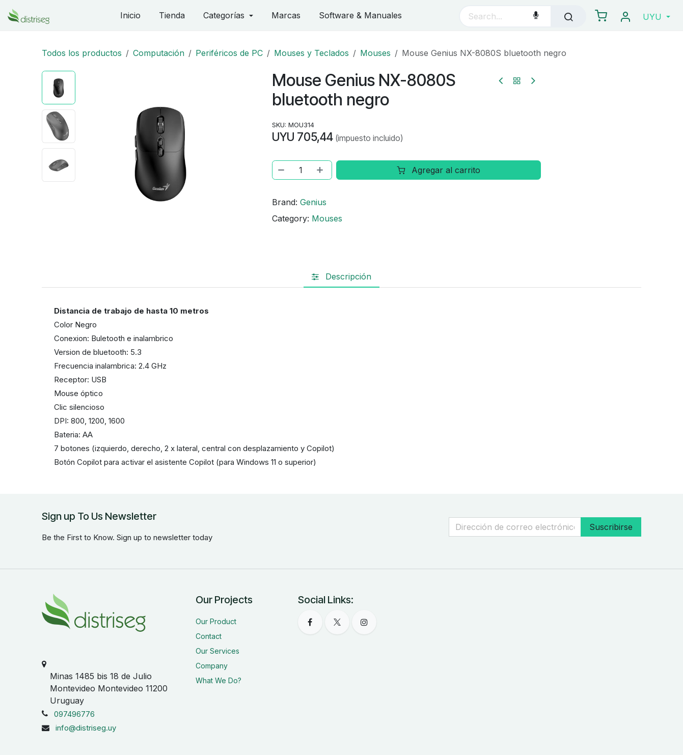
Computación (158, 53)
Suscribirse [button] (611, 527)
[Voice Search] (536, 16)
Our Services (217, 651)
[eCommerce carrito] (601, 16)
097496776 (74, 714)
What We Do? (218, 680)
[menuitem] (130, 16)
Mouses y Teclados (311, 53)
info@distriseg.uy (86, 728)
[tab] (341, 276)
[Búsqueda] (568, 16)
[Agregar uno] (321, 170)
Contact (209, 636)
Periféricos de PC (229, 53)
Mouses (375, 53)
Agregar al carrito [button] (439, 170)
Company (212, 665)
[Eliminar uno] (281, 170)
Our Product (216, 621)
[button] (656, 17)
